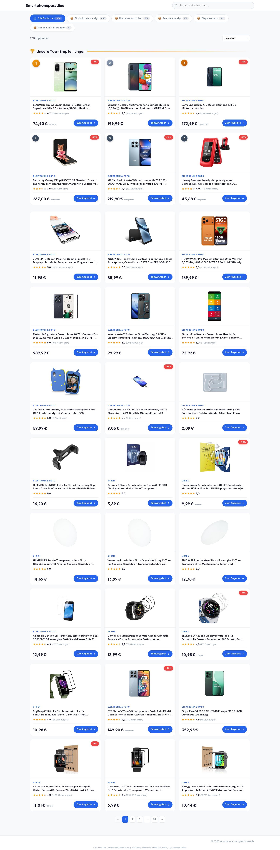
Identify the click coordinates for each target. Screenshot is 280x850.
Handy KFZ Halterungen (52, 28)
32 (154, 819)
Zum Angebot (85, 122)
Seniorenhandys (173, 18)
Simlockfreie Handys (88, 18)
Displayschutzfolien (132, 18)
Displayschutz (211, 18)
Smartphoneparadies (45, 5)
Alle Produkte (47, 18)
